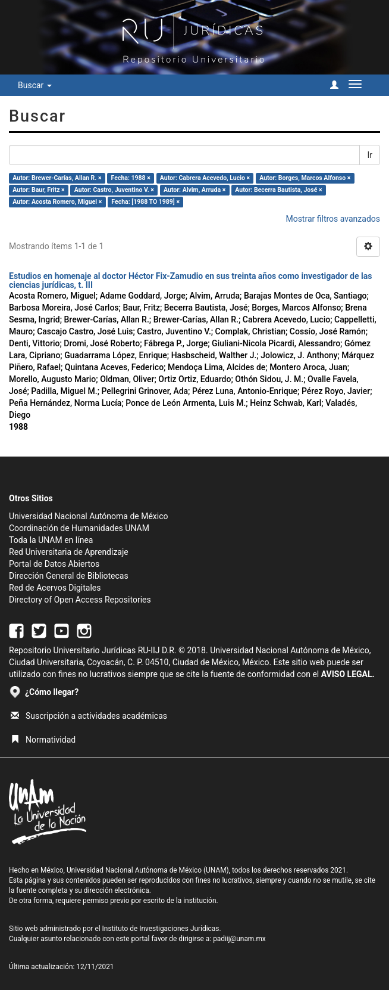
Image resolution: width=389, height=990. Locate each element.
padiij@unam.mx (239, 939)
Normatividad (43, 739)
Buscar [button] (35, 85)
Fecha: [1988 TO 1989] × (145, 202)
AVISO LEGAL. (348, 674)
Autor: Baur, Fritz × (38, 190)
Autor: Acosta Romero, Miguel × (57, 202)
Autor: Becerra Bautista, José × (278, 190)
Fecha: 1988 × (130, 178)
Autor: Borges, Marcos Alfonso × (304, 178)
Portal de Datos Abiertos (54, 564)
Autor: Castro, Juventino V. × (114, 190)
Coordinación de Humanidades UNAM (79, 528)
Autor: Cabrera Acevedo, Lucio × (205, 178)
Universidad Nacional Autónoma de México (88, 516)
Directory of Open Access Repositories (80, 599)
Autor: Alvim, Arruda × (194, 190)
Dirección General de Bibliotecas (68, 576)
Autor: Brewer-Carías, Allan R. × (56, 178)
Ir (369, 155)
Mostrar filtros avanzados (333, 219)
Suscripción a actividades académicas (89, 716)
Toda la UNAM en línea (51, 540)
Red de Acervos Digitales (55, 587)
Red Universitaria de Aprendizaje (68, 552)
